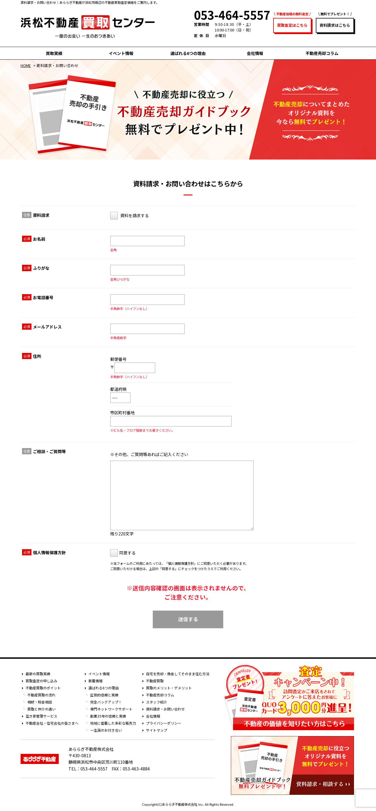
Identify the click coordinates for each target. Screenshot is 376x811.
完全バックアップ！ (106, 701)
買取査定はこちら (292, 25)
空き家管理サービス (41, 715)
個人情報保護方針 (181, 563)
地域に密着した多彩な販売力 (113, 722)
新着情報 (95, 680)
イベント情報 (121, 53)
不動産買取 (155, 680)
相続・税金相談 (39, 701)
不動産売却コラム (322, 53)
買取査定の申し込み (41, 680)
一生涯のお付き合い (106, 730)
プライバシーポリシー (163, 722)
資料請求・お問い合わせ (165, 708)
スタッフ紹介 (156, 701)
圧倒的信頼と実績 (104, 694)
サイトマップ (156, 730)
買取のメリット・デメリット (169, 687)
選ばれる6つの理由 (188, 53)
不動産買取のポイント (43, 687)
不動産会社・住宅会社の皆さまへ (52, 722)
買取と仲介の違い (41, 708)
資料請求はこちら (335, 25)
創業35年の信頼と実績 (108, 715)
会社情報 (255, 53)
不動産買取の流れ (41, 694)
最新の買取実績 (38, 673)
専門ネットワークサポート (111, 708)
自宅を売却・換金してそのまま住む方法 (177, 673)
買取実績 (54, 53)
